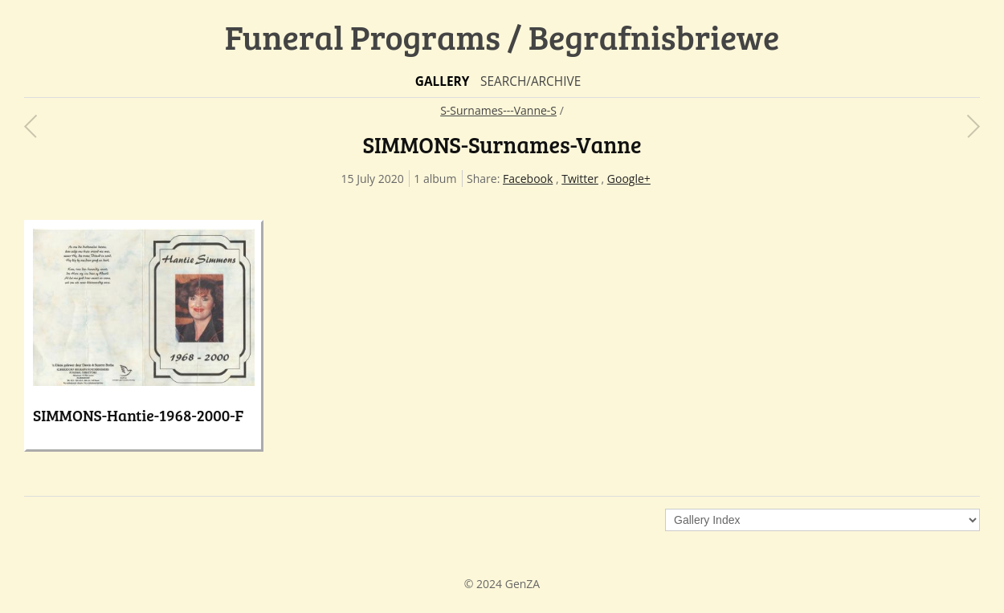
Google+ (629, 178)
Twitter (579, 178)
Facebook (528, 178)
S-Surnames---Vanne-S (498, 110)
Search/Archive (530, 81)
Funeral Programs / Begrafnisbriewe (502, 36)
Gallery (442, 81)
